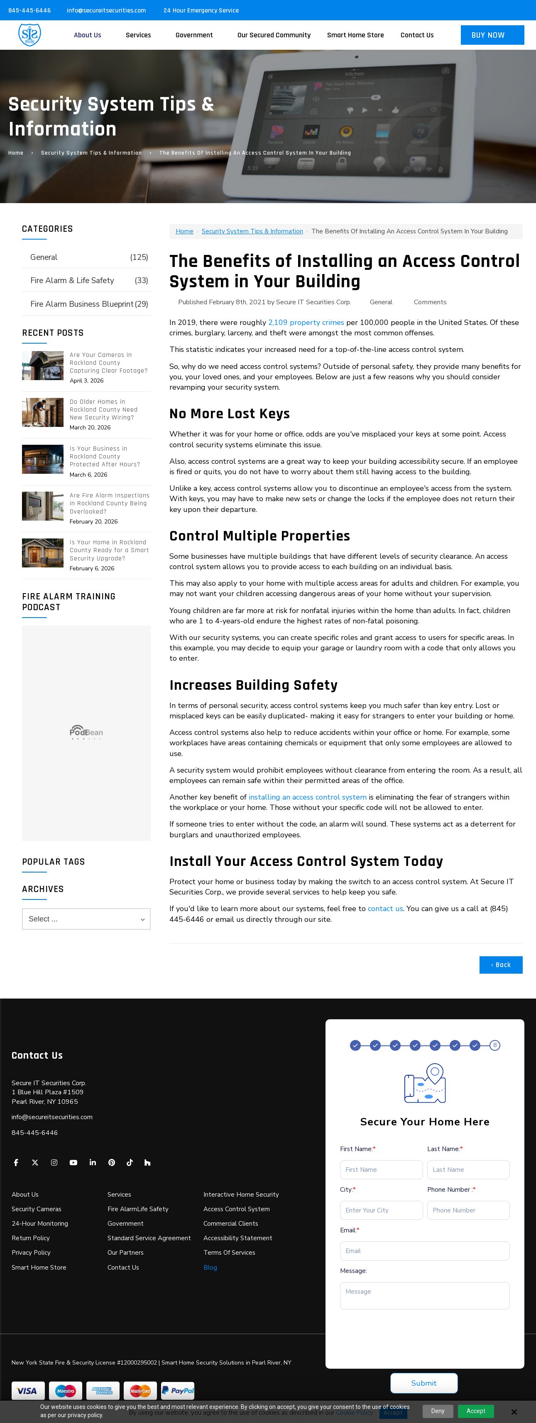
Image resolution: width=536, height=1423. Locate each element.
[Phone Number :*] (468, 1210)
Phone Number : (451, 1189)
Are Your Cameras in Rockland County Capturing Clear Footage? (109, 363)
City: (348, 1189)
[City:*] (381, 1210)
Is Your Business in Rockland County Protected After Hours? (105, 457)
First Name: (358, 1149)
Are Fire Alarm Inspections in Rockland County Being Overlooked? (110, 504)
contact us (385, 909)
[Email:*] (425, 1251)
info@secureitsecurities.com (107, 10)
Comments (430, 302)
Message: (353, 1271)
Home (16, 153)
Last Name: (445, 1149)
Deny (438, 1411)
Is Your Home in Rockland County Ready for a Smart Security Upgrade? (109, 550)
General (381, 302)
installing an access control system (308, 797)
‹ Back (501, 965)
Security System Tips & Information (91, 153)
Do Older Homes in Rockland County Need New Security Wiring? (104, 410)
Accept (476, 1411)
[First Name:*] (381, 1169)
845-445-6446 (29, 10)
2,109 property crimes (306, 322)
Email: (350, 1230)
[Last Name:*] (468, 1169)
